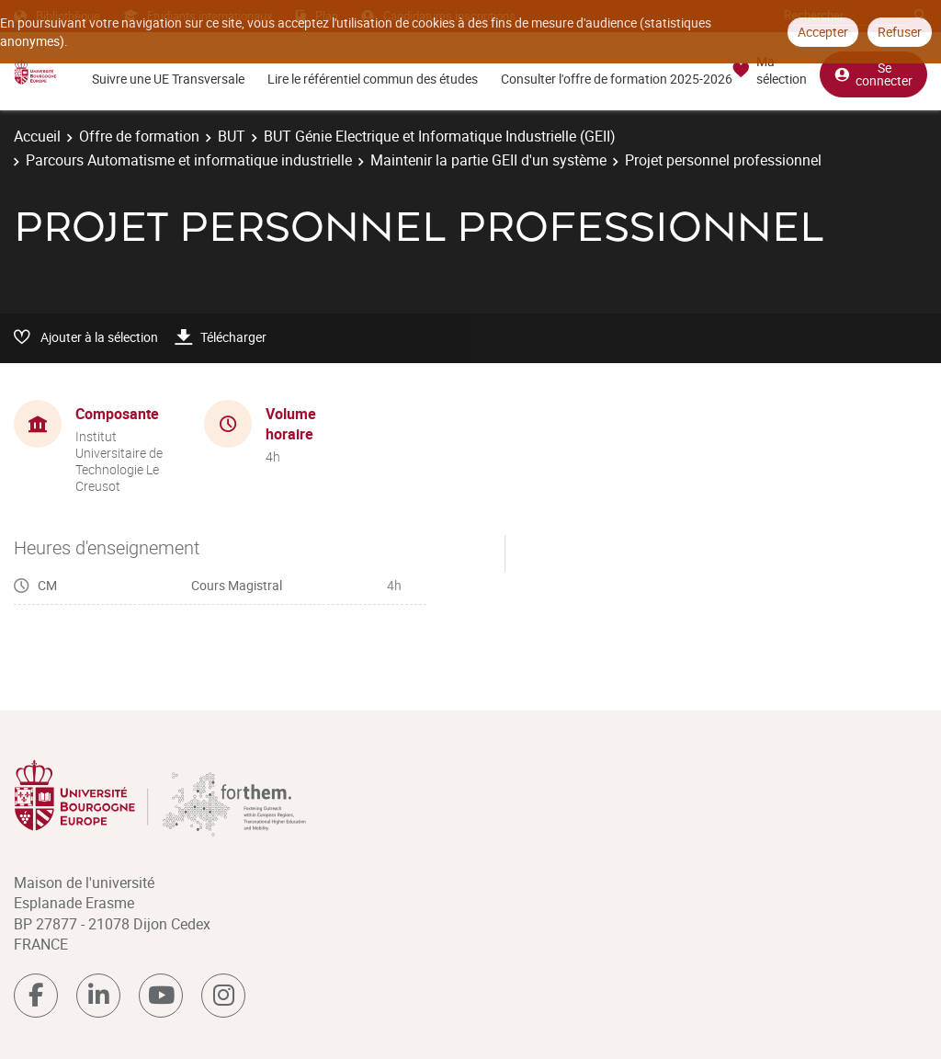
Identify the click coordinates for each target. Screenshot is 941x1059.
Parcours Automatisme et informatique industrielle (189, 160)
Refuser (900, 31)
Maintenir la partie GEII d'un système (488, 160)
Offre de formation (139, 136)
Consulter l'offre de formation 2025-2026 (616, 78)
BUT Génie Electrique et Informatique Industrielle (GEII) (440, 136)
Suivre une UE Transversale (168, 78)
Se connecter (873, 74)
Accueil (37, 136)
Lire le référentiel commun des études (372, 78)
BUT (231, 136)
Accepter (823, 31)
